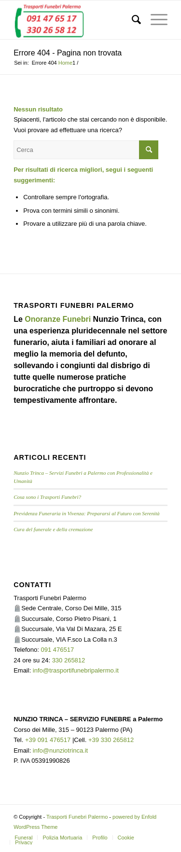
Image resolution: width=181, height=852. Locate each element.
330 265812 (68, 660)
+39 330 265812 (111, 739)
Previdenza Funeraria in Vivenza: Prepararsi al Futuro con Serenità (87, 513)
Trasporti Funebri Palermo (77, 817)
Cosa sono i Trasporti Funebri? (47, 497)
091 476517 (57, 649)
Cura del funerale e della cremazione (53, 529)
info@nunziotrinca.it (60, 750)
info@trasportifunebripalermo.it (76, 670)
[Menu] (154, 19)
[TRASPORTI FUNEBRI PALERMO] (75, 19)
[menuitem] (131, 19)
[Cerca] (131, 19)
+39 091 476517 (47, 739)
